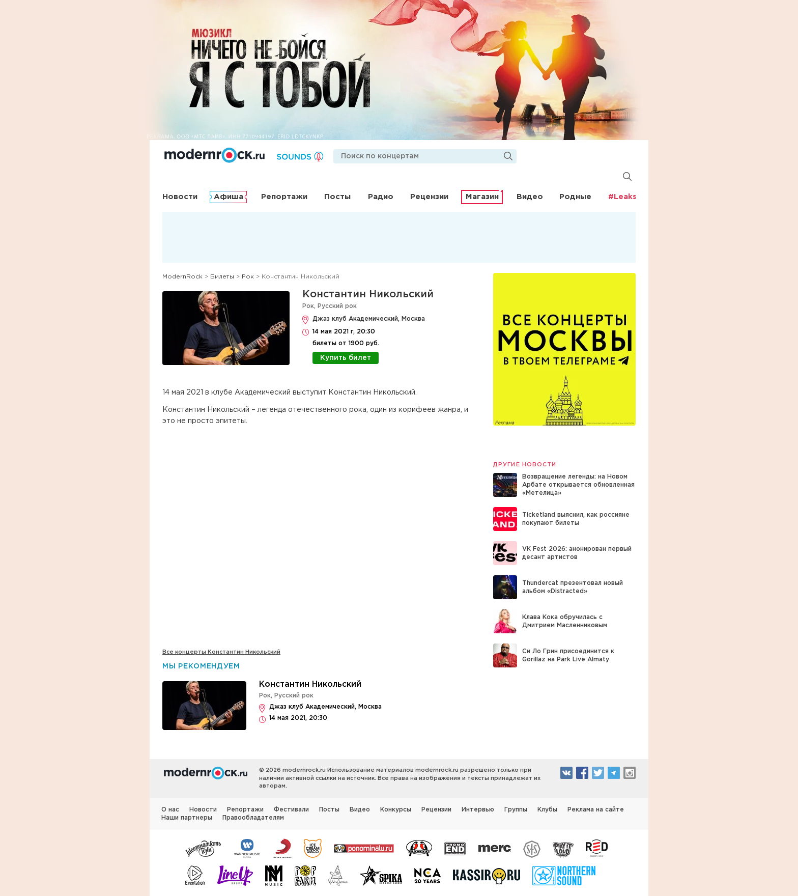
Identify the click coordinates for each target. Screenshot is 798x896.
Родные (575, 196)
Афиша (228, 196)
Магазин (482, 196)
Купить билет (345, 358)
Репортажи (284, 196)
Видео (530, 196)
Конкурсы (395, 810)
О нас (170, 810)
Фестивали (291, 810)
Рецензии (429, 196)
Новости (179, 196)
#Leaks (622, 196)
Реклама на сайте (595, 810)
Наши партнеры (186, 818)
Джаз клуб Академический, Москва (368, 319)
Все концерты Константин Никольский (221, 652)
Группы (515, 810)
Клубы (547, 810)
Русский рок (337, 306)
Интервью (478, 810)
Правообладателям (253, 818)
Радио (380, 196)
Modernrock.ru (214, 155)
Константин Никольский (368, 294)
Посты (337, 196)
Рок (308, 306)
